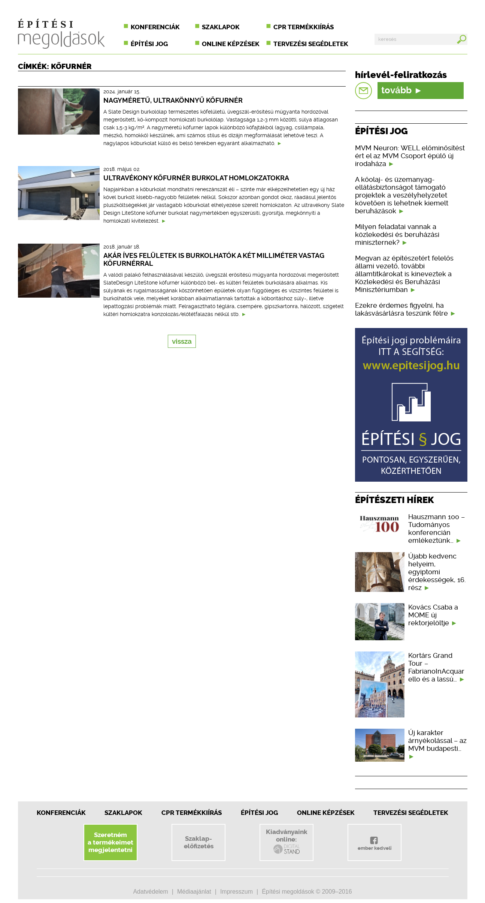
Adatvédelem (150, 891)
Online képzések (231, 44)
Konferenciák (155, 27)
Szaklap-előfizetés (198, 842)
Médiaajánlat (194, 891)
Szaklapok (221, 27)
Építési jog (149, 44)
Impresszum (236, 891)
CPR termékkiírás (303, 27)
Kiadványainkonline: (286, 841)
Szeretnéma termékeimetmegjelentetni (110, 842)
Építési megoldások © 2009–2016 (307, 891)
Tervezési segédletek (310, 44)
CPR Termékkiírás (191, 812)
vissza (182, 341)
